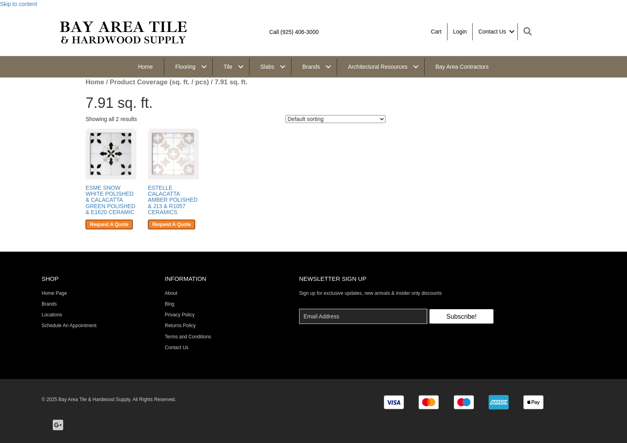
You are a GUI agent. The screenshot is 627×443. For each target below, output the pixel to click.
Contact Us (492, 31)
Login (460, 31)
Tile (228, 67)
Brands (311, 67)
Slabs (267, 67)
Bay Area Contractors (462, 67)
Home (145, 67)
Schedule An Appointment (69, 325)
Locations (52, 315)
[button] (461, 316)
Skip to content (18, 4)
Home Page (54, 293)
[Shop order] (335, 119)
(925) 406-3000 (299, 32)
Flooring (185, 67)
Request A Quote (109, 224)
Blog (169, 304)
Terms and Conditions (188, 337)
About (171, 293)
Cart (436, 31)
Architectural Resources (377, 67)
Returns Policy (180, 325)
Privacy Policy (180, 315)
